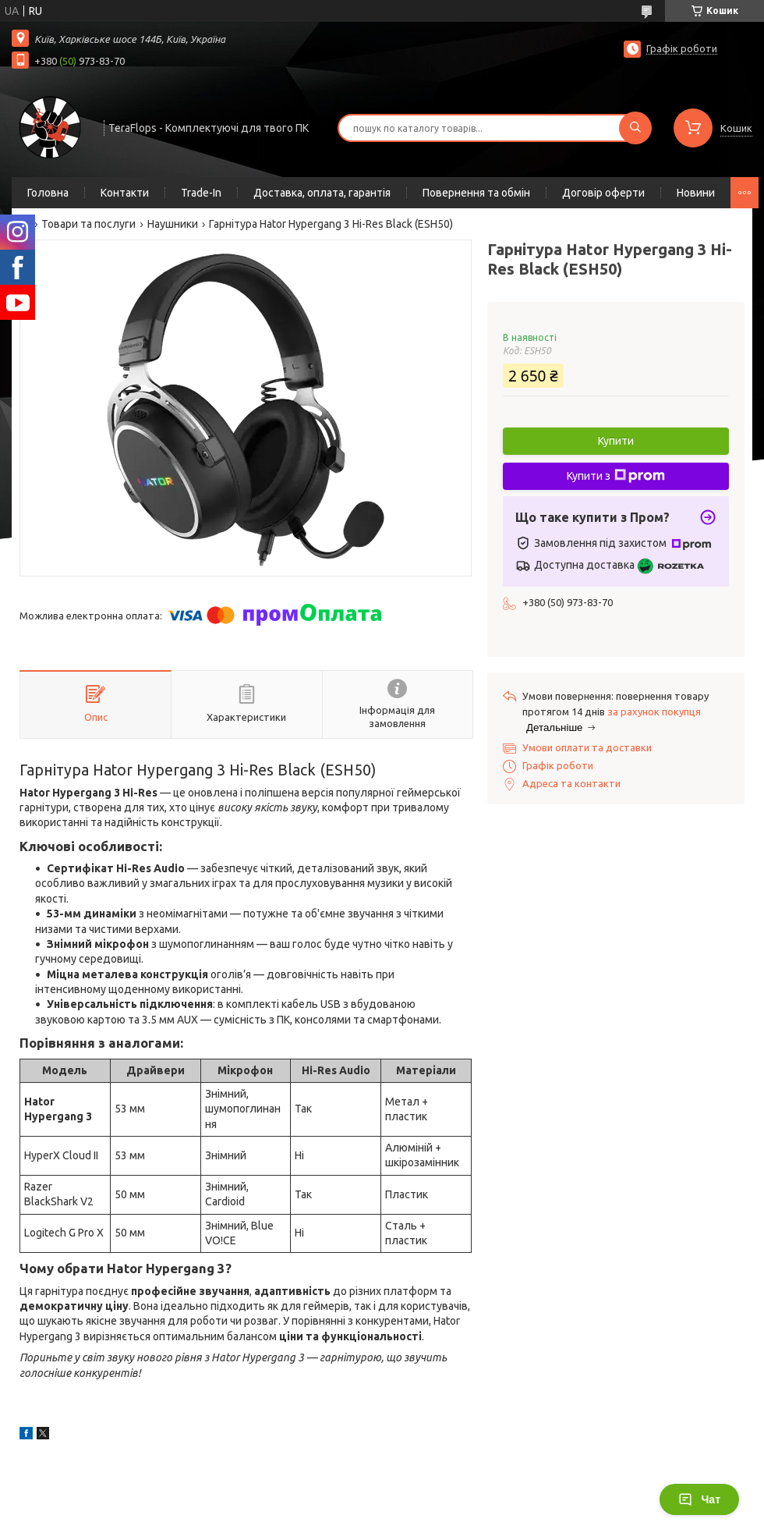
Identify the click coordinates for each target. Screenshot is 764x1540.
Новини (696, 192)
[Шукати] (635, 128)
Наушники (172, 224)
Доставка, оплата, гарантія (322, 192)
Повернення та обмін (476, 192)
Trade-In (201, 192)
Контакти (125, 192)
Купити (616, 441)
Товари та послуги (88, 224)
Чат (699, 1499)
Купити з (616, 476)
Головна (48, 192)
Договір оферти (603, 192)
